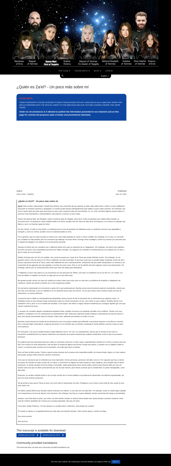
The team (64, 71)
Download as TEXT (53, 435)
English (105, 76)
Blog (98, 71)
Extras (109, 71)
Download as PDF (28, 435)
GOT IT (115, 462)
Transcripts (82, 71)
